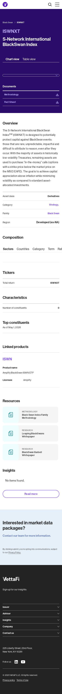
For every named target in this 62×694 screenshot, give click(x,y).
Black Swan (53, 213)
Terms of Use (22, 680)
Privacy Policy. (14, 552)
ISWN (7, 359)
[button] (56, 4)
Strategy (53, 204)
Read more (31, 494)
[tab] (12, 59)
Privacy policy (9, 680)
